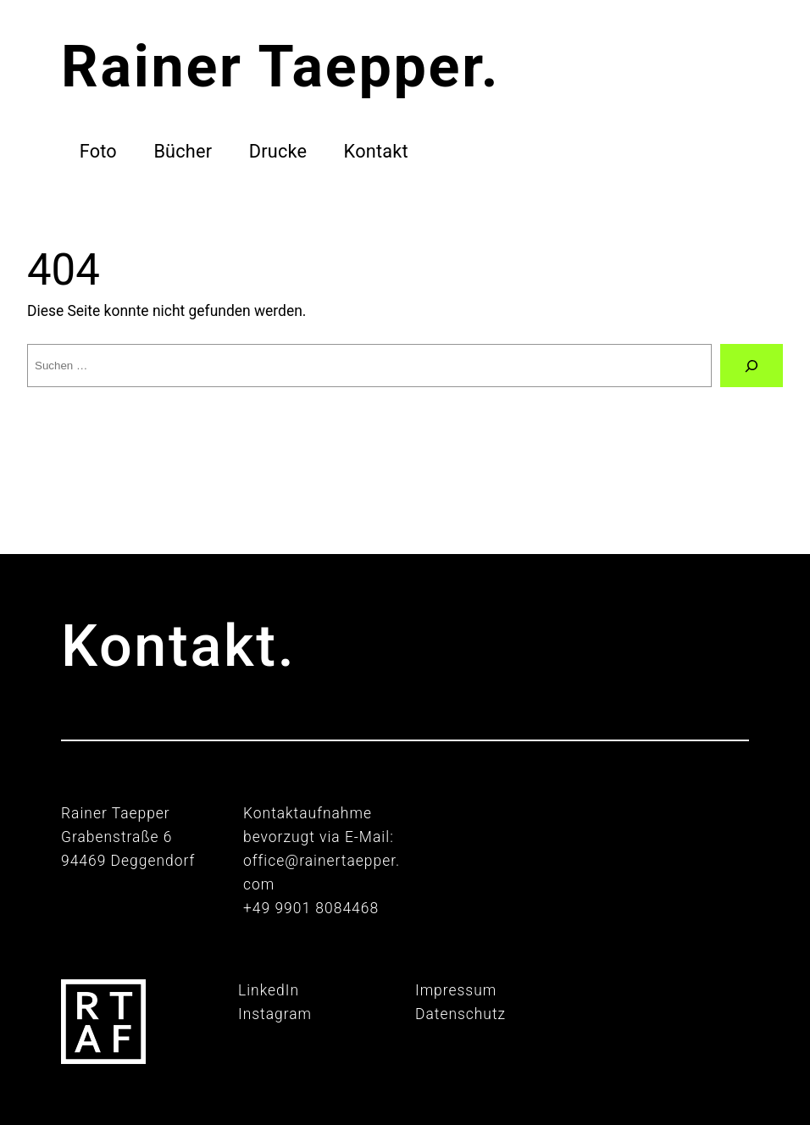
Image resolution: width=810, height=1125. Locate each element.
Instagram (275, 1014)
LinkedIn (268, 990)
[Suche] (752, 365)
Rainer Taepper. (280, 67)
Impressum (456, 990)
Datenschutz (460, 1014)
